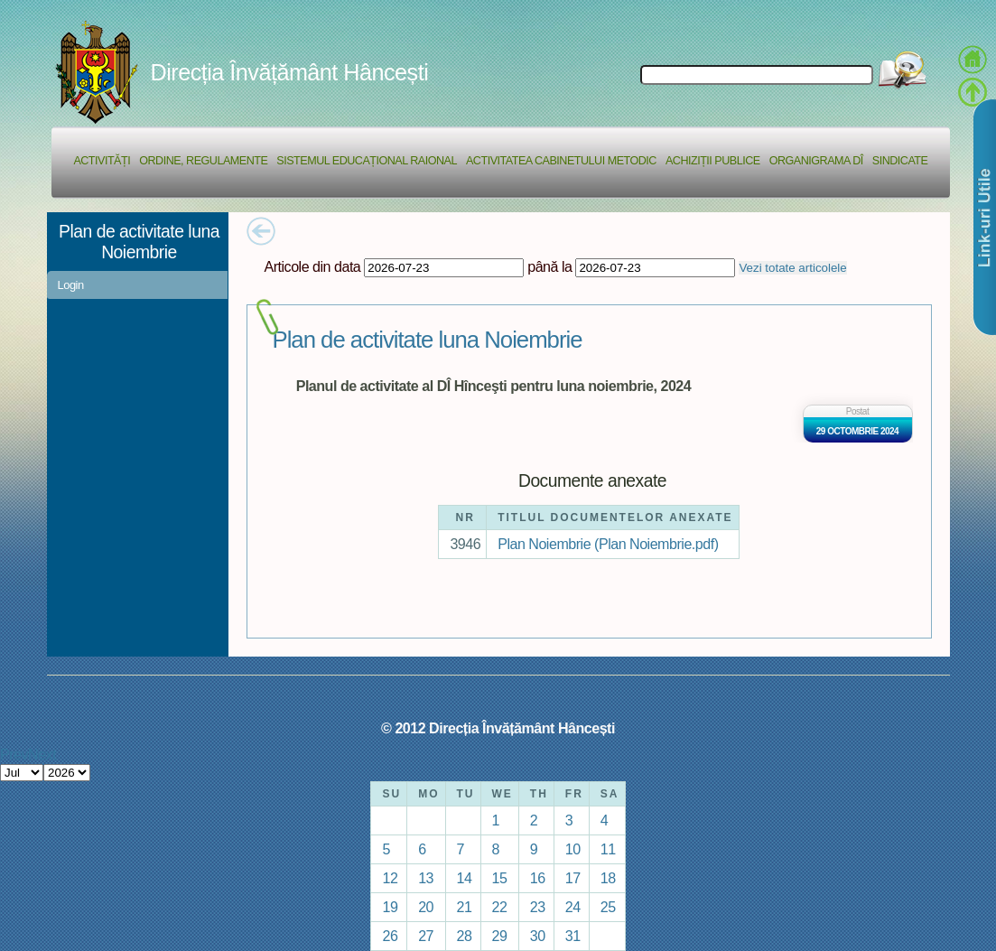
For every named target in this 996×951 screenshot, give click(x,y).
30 (537, 936)
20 (425, 907)
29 (499, 936)
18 (608, 878)
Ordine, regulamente (203, 160)
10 (573, 849)
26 (389, 936)
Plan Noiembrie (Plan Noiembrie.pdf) (608, 544)
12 (389, 878)
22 (499, 907)
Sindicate (900, 160)
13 (425, 878)
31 (573, 936)
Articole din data (313, 266)
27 (425, 936)
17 (573, 878)
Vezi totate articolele (792, 268)
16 (537, 878)
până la (549, 266)
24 (573, 907)
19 (389, 907)
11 (608, 849)
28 (464, 936)
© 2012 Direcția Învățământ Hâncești (498, 728)
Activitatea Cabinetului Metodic (561, 160)
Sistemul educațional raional (366, 160)
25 (608, 907)
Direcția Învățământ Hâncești (290, 72)
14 (464, 878)
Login (71, 285)
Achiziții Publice (713, 160)
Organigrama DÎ (816, 160)
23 (537, 907)
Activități (101, 160)
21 (464, 907)
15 (499, 878)
